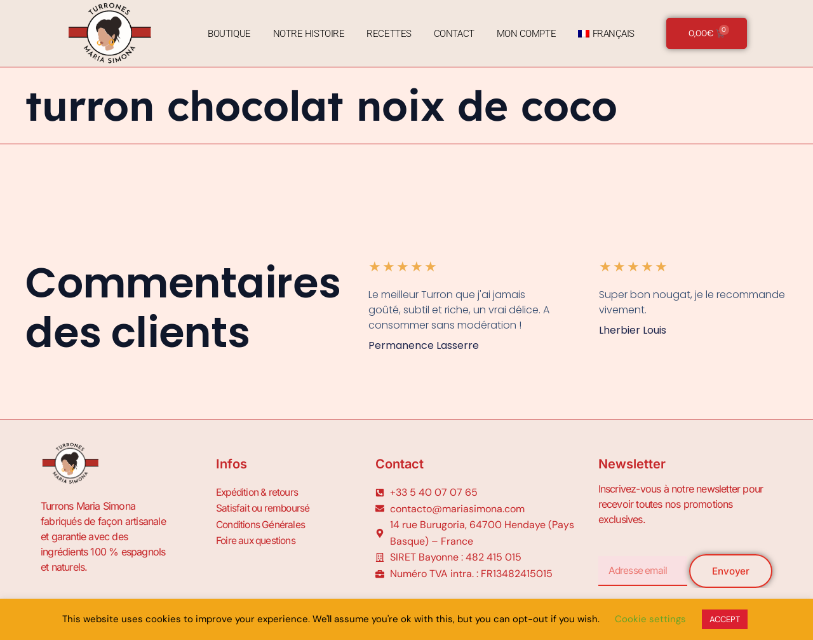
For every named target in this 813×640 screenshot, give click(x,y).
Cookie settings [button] (650, 619)
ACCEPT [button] (724, 619)
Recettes (387, 33)
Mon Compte (524, 33)
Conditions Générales (262, 522)
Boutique (227, 33)
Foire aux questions (257, 537)
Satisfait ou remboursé (264, 507)
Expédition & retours (259, 492)
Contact (452, 33)
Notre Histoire (307, 33)
